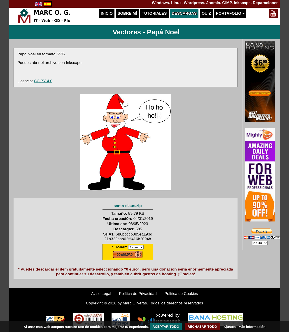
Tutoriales (154, 13)
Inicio (107, 13)
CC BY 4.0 (43, 81)
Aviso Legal (101, 293)
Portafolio (230, 13)
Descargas (184, 13)
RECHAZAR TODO (202, 326)
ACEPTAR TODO (165, 326)
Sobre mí (127, 13)
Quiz (206, 13)
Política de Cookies (181, 293)
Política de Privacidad (138, 293)
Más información (251, 326)
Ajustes (230, 326)
